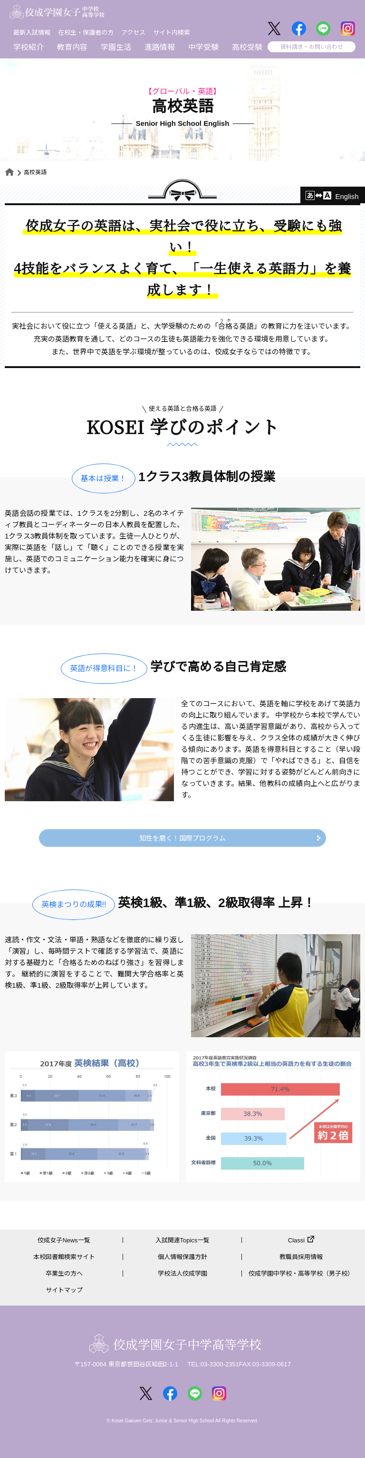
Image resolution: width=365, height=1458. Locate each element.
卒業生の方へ (64, 1273)
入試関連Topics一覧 (182, 1240)
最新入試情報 (31, 32)
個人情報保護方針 (182, 1256)
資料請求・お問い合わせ (311, 47)
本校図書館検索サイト (64, 1256)
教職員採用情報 (301, 1256)
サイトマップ (64, 1290)
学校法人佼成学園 (182, 1273)
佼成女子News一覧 (64, 1240)
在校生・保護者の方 (86, 32)
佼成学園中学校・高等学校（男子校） (301, 1273)
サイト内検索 (171, 32)
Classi (296, 1240)
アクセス (133, 32)
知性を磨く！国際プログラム (182, 838)
